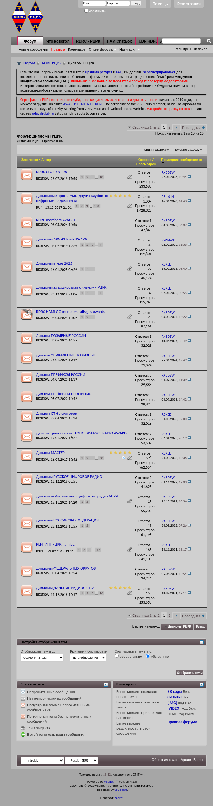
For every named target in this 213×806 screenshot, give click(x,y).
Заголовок (29, 160)
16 (101, 593)
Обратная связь (165, 759)
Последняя (193, 127)
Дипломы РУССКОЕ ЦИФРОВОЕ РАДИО (69, 476)
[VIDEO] (174, 708)
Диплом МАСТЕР (50, 452)
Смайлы (174, 697)
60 (101, 458)
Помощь (160, 4)
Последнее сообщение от (181, 161)
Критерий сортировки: (89, 651)
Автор (46, 160)
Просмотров (146, 164)
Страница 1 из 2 (146, 127)
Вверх (200, 627)
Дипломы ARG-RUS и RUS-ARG (61, 239)
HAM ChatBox (119, 41)
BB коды (174, 691)
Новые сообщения (33, 49)
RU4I (39, 207)
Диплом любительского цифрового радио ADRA (77, 496)
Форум (30, 41)
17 (98, 550)
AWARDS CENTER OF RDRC (83, 104)
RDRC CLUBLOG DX (51, 171)
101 (97, 206)
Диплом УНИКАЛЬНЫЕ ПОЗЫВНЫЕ (65, 355)
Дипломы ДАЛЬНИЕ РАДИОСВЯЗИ (65, 587)
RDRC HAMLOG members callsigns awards (70, 311)
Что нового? (57, 41)
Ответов (144, 160)
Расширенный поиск (190, 49)
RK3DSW (42, 178)
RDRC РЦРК (51, 63)
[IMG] (172, 702)
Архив (186, 759)
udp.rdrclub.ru (43, 113)
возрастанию (128, 656)
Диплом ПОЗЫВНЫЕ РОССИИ (61, 335)
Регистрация (189, 4)
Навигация (127, 49)
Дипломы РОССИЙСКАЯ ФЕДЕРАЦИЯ (67, 520)
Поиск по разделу (186, 150)
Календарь (77, 49)
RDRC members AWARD (55, 220)
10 (101, 177)
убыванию (157, 656)
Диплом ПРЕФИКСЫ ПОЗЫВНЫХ (63, 394)
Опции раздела (155, 150)
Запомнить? (95, 11)
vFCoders (121, 790)
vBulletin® (111, 782)
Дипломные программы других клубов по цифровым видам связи (72, 198)
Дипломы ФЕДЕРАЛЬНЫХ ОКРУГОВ (66, 568)
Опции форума (101, 49)
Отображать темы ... (38, 651)
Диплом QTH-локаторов (56, 413)
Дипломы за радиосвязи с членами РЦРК (71, 287)
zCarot (119, 798)
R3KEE (41, 551)
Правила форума (182, 722)
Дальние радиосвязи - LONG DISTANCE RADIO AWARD (81, 433)
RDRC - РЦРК (88, 41)
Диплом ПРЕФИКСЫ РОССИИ (60, 374)
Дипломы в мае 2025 (54, 263)
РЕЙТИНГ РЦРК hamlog (55, 544)
